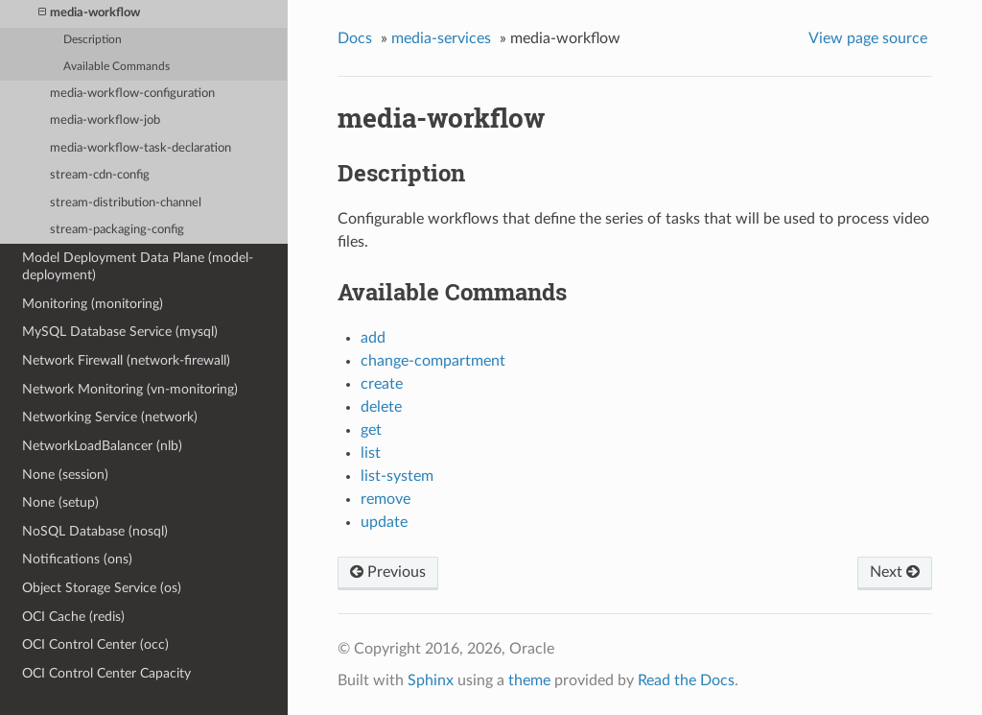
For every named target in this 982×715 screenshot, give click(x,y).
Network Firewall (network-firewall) (126, 360)
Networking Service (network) (110, 417)
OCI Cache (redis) (73, 616)
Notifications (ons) (77, 559)
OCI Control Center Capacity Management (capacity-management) (132, 682)
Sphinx (431, 680)
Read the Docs (686, 680)
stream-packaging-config (117, 230)
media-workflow (89, 13)
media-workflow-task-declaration (140, 148)
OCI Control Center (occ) (95, 644)
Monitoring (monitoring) (92, 304)
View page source (867, 38)
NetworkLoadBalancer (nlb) (102, 446)
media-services (441, 38)
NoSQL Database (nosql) (95, 531)
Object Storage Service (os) (101, 588)
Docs (355, 38)
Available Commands (116, 66)
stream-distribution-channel (125, 203)
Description (92, 40)
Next (895, 572)
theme (529, 680)
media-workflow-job (105, 120)
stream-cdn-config (100, 175)
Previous (388, 572)
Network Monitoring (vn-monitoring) (130, 389)
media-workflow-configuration (132, 93)
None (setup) (60, 502)
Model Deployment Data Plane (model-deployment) (137, 266)
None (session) (65, 474)
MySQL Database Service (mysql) (120, 331)
